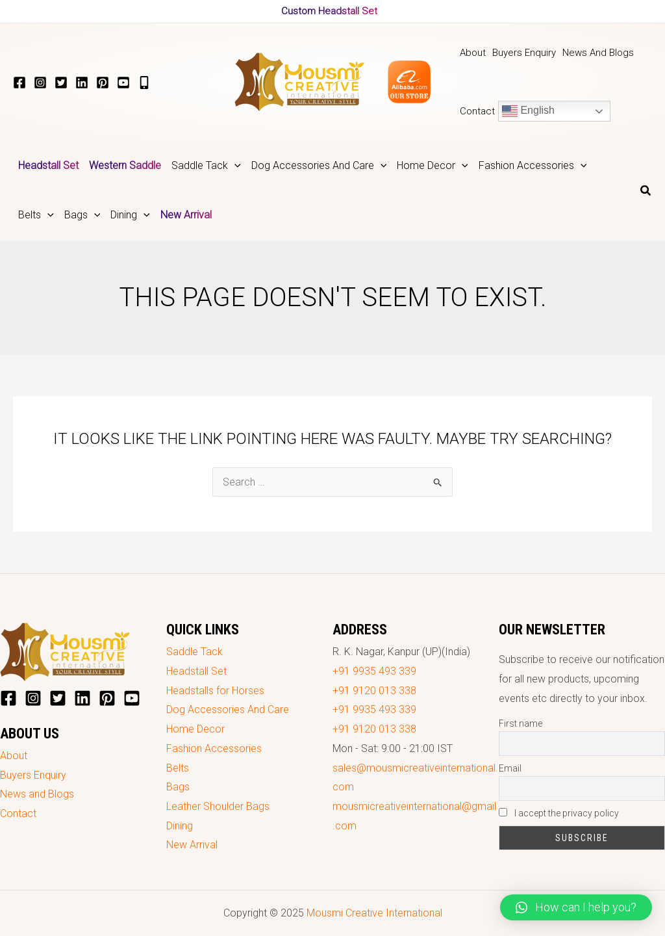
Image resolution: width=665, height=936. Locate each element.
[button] (576, 907)
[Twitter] (61, 82)
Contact (18, 813)
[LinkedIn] (81, 82)
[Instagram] (40, 82)
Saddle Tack (194, 651)
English (528, 111)
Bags (178, 787)
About (13, 755)
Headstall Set (196, 671)
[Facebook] (19, 82)
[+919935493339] (144, 82)
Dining (179, 826)
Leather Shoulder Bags (218, 806)
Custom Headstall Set (329, 11)
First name (520, 723)
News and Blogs (37, 794)
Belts (177, 768)
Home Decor (195, 729)
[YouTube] (123, 82)
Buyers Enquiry (33, 775)
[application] (234, 165)
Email (510, 768)
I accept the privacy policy (559, 813)
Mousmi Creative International (374, 913)
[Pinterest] (102, 82)
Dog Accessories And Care (227, 709)
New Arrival (192, 844)
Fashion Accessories (214, 748)
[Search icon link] (646, 192)
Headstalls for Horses (215, 690)
